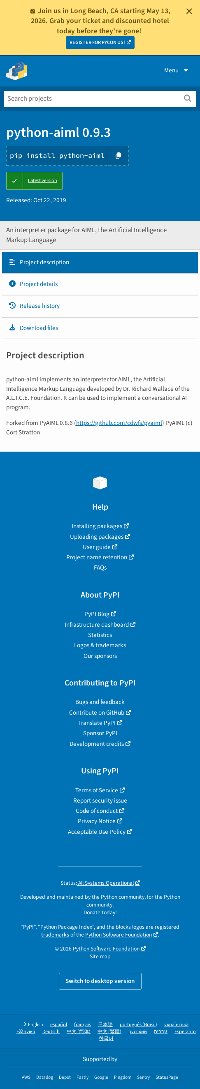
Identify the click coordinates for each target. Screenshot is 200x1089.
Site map (100, 956)
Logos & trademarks (100, 645)
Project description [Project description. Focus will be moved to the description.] (38, 262)
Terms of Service (96, 790)
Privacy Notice (97, 821)
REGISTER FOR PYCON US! (97, 42)
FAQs (100, 567)
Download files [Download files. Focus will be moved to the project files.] (33, 327)
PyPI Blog (96, 613)
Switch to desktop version (100, 980)
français (82, 1024)
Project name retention (96, 557)
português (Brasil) (138, 1024)
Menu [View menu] (177, 70)
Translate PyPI (97, 722)
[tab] (100, 262)
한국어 (106, 1038)
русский (137, 1031)
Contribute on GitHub (96, 712)
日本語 (105, 1024)
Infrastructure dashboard (97, 624)
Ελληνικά (25, 1031)
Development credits (97, 743)
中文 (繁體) (109, 1031)
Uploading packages (96, 536)
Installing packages (97, 526)
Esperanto (185, 1031)
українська (176, 1024)
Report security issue (100, 800)
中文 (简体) (79, 1031)
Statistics (100, 634)
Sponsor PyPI (100, 733)
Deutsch (51, 1031)
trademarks (55, 935)
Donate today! (100, 912)
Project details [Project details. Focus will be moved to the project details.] (33, 283)
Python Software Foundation (118, 935)
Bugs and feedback (100, 701)
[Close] (189, 11)
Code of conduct (97, 810)
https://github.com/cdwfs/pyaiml (119, 422)
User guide (97, 546)
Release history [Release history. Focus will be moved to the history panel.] (34, 305)
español (58, 1024)
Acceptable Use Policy (97, 831)
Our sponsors (100, 655)
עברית (160, 1031)
